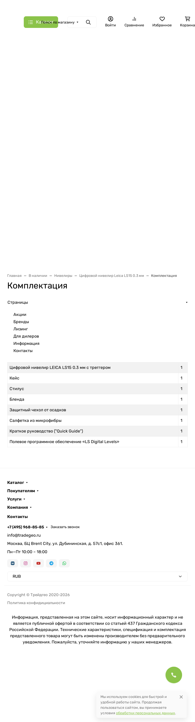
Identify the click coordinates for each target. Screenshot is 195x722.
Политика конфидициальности (36, 603)
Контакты (23, 350)
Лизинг (20, 328)
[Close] (181, 697)
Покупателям (21, 491)
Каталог (15, 483)
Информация (26, 343)
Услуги (14, 499)
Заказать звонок (65, 527)
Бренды (21, 321)
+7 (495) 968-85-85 (25, 527)
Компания (17, 507)
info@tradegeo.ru (24, 535)
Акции (19, 314)
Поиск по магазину (58, 22)
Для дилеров (26, 336)
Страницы (17, 302)
